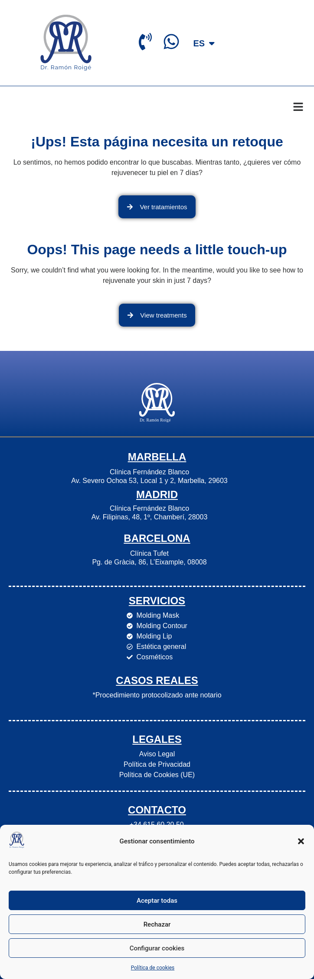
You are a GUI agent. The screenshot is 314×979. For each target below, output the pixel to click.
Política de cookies (153, 968)
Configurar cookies (157, 948)
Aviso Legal (157, 754)
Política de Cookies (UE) (157, 774)
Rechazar (157, 924)
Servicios (157, 600)
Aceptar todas (157, 900)
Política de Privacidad (157, 764)
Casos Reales (157, 680)
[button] (301, 841)
